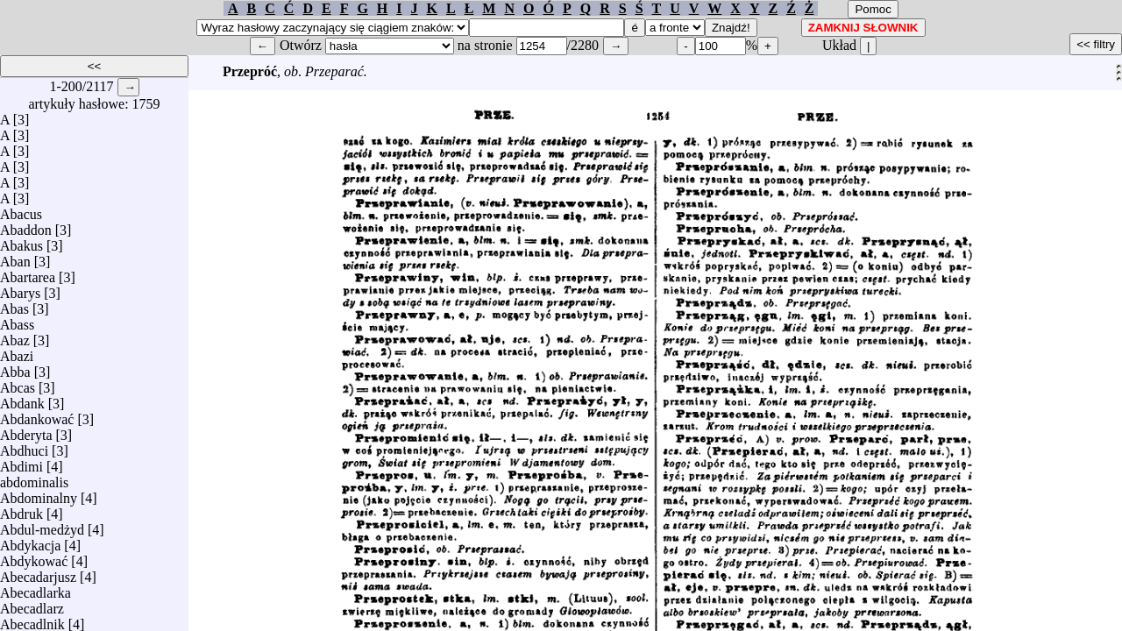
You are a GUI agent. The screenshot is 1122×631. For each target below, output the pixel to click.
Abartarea (27, 273)
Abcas (17, 383)
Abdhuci (24, 446)
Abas (14, 304)
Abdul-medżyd (42, 525)
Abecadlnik (32, 620)
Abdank (22, 399)
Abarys (20, 288)
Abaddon (26, 225)
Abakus (21, 241)
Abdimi (21, 462)
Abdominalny (38, 493)
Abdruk (21, 509)
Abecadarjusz (38, 572)
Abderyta (26, 430)
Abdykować (33, 556)
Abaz (15, 336)
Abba (15, 367)
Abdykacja (30, 541)
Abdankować (37, 415)
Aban (15, 257)
